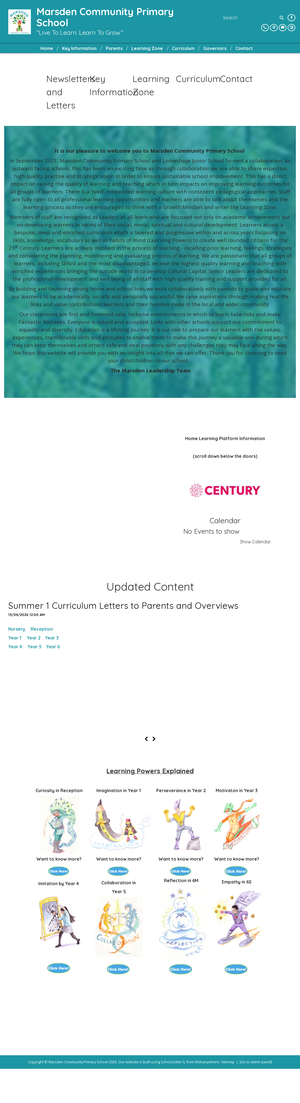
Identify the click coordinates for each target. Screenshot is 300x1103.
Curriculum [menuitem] (183, 48)
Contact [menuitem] (244, 48)
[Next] (154, 773)
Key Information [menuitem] (79, 48)
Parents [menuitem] (114, 48)
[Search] (282, 17)
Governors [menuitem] (214, 48)
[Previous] (146, 773)
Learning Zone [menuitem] (147, 48)
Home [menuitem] (46, 48)
